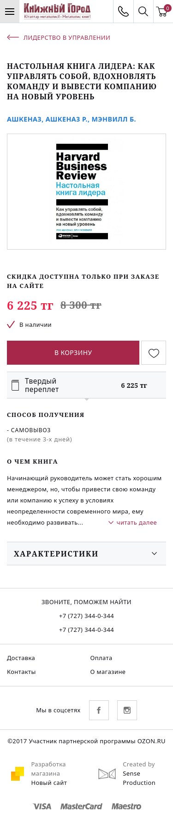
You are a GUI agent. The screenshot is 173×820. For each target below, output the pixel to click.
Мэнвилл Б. (113, 119)
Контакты (21, 671)
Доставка (21, 658)
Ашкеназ (24, 119)
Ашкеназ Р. (67, 119)
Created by (139, 764)
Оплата (101, 658)
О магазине (108, 671)
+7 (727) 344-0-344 (86, 616)
